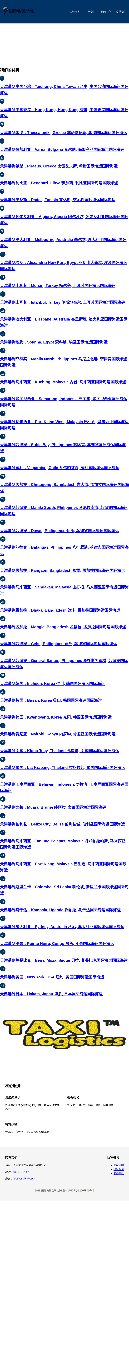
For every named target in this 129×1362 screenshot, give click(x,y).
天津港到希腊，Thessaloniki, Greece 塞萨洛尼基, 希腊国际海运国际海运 (63, 132)
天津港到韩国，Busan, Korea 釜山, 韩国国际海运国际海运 (51, 700)
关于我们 (90, 11)
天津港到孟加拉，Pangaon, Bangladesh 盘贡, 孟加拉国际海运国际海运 (62, 570)
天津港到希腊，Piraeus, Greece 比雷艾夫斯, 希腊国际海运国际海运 (59, 166)
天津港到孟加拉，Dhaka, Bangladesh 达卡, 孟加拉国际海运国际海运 (60, 610)
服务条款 (119, 1173)
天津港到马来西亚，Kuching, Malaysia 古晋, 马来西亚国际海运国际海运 (63, 382)
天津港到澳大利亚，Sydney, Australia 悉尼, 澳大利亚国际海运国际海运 (62, 927)
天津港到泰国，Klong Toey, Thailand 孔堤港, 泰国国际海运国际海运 (59, 750)
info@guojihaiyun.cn (24, 1178)
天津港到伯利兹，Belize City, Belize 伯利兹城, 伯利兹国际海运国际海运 (62, 824)
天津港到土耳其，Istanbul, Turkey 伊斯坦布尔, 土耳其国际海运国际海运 (62, 302)
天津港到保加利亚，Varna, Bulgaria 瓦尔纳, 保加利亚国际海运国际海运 (62, 149)
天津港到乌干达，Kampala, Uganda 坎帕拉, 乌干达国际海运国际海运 (60, 910)
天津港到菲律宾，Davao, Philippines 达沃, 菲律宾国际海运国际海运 (59, 530)
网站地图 (119, 1165)
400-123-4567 (21, 1172)
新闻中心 (106, 11)
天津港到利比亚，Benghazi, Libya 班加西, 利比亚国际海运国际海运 (59, 183)
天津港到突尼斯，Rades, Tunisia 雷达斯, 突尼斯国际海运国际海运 (57, 200)
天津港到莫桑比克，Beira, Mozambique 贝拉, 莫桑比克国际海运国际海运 (64, 960)
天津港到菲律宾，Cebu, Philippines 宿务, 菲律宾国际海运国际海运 (58, 644)
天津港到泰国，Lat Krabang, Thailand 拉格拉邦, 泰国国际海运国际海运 (62, 767)
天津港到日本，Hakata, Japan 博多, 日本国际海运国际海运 (51, 994)
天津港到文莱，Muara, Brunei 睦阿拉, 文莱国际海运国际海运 (53, 807)
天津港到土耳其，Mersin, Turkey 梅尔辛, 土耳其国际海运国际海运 (57, 285)
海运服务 (75, 11)
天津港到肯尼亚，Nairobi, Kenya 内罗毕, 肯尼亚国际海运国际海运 (57, 734)
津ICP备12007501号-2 (81, 1190)
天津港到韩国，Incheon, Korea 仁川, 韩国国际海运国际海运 (52, 683)
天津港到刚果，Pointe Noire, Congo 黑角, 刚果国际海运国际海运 (57, 943)
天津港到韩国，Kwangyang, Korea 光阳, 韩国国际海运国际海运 (56, 717)
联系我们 (121, 11)
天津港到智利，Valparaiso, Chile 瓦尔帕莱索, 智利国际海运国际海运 (59, 467)
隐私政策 (119, 1169)
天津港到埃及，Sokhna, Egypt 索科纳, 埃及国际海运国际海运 (54, 342)
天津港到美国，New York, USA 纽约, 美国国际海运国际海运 (52, 977)
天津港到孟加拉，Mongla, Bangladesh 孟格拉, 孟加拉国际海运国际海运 (63, 627)
